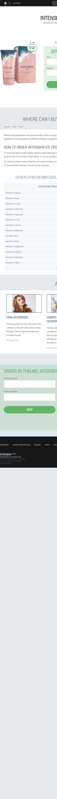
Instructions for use (21, 445)
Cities (47, 445)
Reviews (37, 445)
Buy (29, 409)
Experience (4, 445)
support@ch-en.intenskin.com (10, 457)
